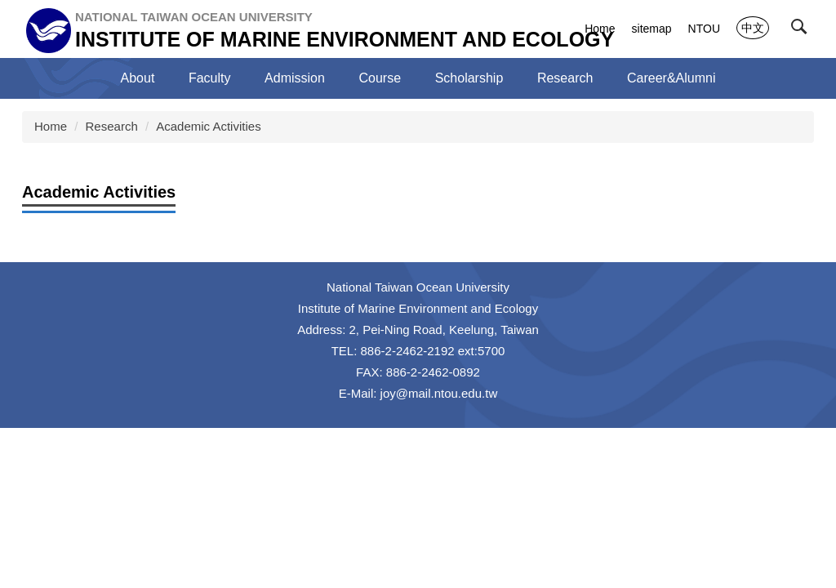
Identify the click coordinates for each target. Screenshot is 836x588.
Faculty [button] (210, 78)
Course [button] (380, 78)
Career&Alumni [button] (671, 78)
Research (112, 126)
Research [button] (565, 78)
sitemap (652, 28)
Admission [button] (295, 78)
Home (600, 28)
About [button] (138, 78)
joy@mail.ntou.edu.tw (439, 393)
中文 (752, 27)
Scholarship (469, 78)
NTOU (704, 28)
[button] (802, 30)
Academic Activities (208, 126)
